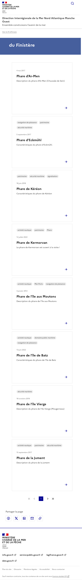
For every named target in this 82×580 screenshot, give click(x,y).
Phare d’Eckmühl (28, 140)
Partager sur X (16, 518)
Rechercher (72, 3)
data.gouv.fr (8, 560)
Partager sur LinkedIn (24, 518)
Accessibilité (44, 569)
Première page (29, 498)
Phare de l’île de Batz (32, 355)
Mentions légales (30, 569)
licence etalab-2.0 (59, 576)
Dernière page (53, 498)
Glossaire (17, 569)
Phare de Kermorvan (31, 242)
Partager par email (32, 518)
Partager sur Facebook (8, 518)
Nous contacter (58, 569)
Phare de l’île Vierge (31, 404)
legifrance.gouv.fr (55, 555)
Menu (78, 3)
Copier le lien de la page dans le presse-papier (40, 518)
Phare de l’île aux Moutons (36, 296)
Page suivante (48, 498)
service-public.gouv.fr (30, 555)
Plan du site (6, 569)
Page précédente (34, 498)
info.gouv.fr (8, 555)
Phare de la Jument (30, 458)
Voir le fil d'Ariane (9, 32)
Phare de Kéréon (29, 189)
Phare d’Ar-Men (28, 76)
